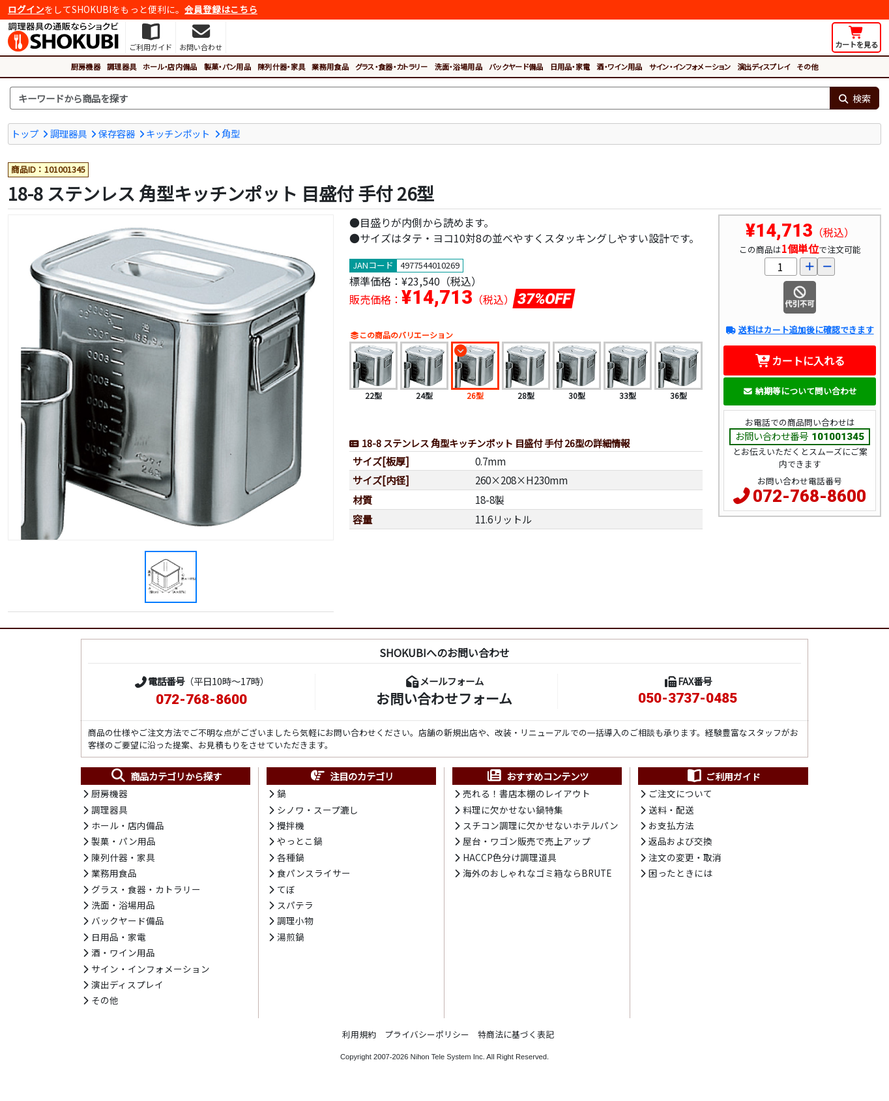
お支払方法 (671, 825)
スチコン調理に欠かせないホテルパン (541, 825)
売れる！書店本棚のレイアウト (526, 793)
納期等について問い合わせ (800, 391)
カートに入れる (800, 360)
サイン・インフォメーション (690, 66)
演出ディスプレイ (764, 66)
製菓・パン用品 (227, 66)
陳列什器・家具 (281, 66)
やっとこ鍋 (300, 840)
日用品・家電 (570, 66)
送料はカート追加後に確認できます (799, 329)
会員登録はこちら (220, 9)
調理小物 (295, 920)
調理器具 (121, 66)
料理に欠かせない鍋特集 (513, 809)
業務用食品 (330, 66)
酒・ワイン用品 (619, 66)
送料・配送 (671, 809)
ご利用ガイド (723, 776)
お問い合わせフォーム (444, 698)
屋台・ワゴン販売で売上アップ (526, 840)
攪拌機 (290, 825)
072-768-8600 (809, 496)
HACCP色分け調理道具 (510, 857)
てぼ (286, 889)
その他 (807, 66)
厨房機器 (85, 66)
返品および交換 (680, 840)
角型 (231, 133)
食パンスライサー (314, 872)
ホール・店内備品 (170, 66)
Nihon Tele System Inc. (448, 1057)
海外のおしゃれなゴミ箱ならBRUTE (537, 872)
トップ (24, 133)
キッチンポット (178, 133)
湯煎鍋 (290, 936)
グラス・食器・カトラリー (391, 66)
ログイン (26, 9)
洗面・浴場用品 (458, 66)
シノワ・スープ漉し (317, 809)
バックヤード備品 (516, 66)
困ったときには (680, 872)
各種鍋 (290, 857)
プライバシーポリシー (427, 1034)
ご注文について (680, 793)
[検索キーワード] (420, 98)
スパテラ (295, 904)
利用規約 (359, 1034)
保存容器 (116, 133)
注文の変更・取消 (685, 857)
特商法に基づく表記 (516, 1034)
